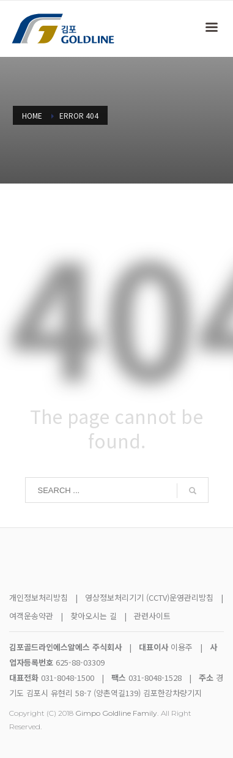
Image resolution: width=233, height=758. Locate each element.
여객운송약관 (31, 616)
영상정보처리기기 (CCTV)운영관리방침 (149, 597)
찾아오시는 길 (94, 616)
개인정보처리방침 (38, 597)
